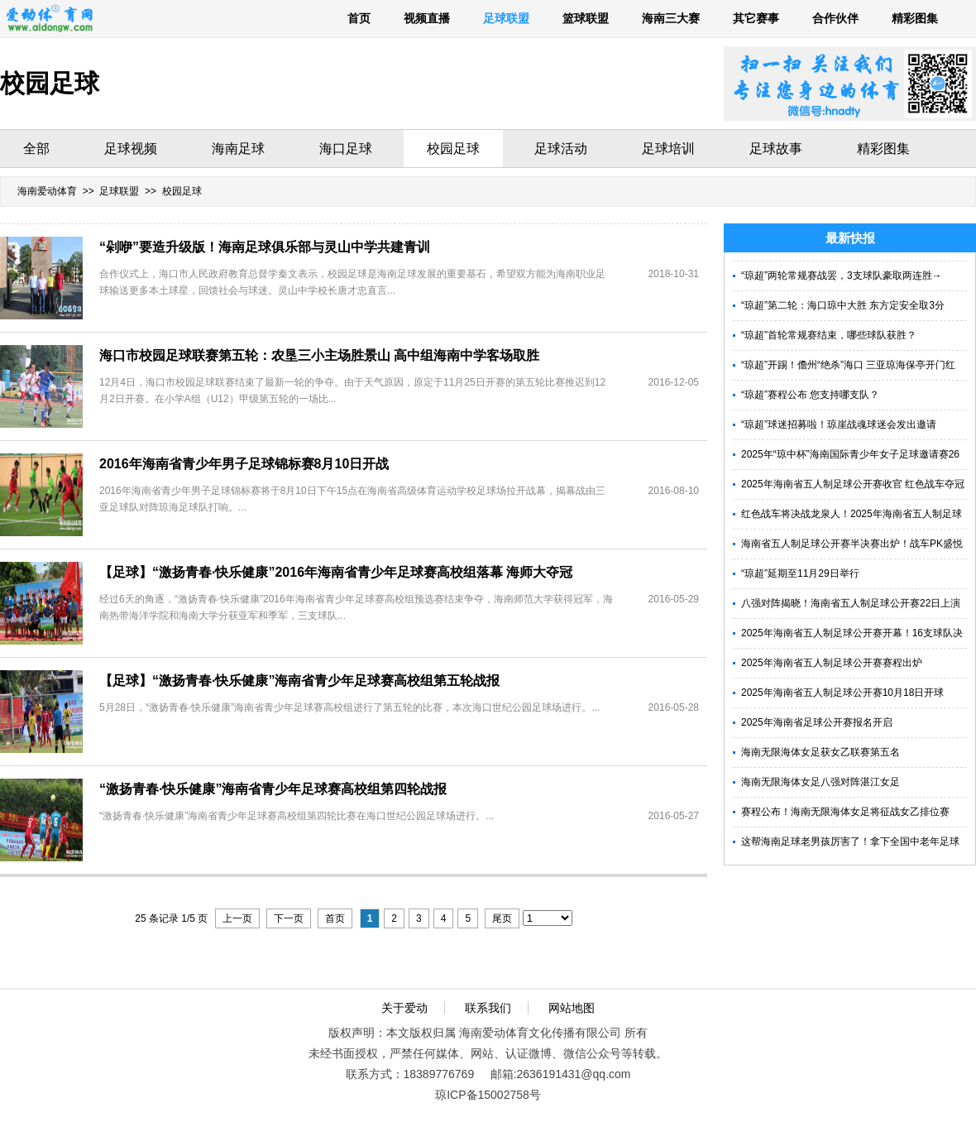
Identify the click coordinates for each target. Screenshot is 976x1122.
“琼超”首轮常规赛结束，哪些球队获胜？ (828, 335)
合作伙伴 (835, 18)
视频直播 (427, 18)
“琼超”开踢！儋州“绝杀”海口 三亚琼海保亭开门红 (848, 365)
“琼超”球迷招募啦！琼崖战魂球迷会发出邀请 (838, 424)
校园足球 (453, 148)
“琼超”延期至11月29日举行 (800, 573)
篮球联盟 (585, 18)
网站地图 (571, 1007)
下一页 (289, 918)
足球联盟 (506, 18)
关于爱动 (404, 1007)
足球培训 (668, 148)
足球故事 (775, 148)
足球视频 (130, 148)
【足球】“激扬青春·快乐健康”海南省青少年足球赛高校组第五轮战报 (299, 681)
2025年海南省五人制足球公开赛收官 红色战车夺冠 (852, 484)
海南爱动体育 (47, 191)
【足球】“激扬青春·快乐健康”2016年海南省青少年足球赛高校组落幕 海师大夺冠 (335, 572)
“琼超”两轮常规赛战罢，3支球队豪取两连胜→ (841, 275)
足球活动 (560, 148)
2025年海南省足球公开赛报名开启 (816, 722)
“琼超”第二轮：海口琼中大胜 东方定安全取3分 (843, 305)
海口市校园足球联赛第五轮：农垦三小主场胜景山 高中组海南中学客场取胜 (319, 355)
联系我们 (488, 1007)
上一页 (237, 918)
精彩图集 (915, 18)
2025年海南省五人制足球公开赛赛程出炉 (831, 663)
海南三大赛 (671, 18)
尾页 (502, 918)
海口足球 (345, 148)
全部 (36, 148)
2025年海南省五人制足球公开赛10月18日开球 (842, 692)
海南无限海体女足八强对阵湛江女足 (820, 782)
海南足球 (238, 148)
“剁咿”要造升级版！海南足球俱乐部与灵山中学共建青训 (264, 247)
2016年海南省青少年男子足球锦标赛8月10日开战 (244, 464)
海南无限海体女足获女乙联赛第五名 (820, 752)
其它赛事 (756, 18)
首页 (359, 18)
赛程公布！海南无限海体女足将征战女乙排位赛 (845, 812)
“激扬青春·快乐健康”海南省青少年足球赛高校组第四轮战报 (273, 789)
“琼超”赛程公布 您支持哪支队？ (810, 394)
